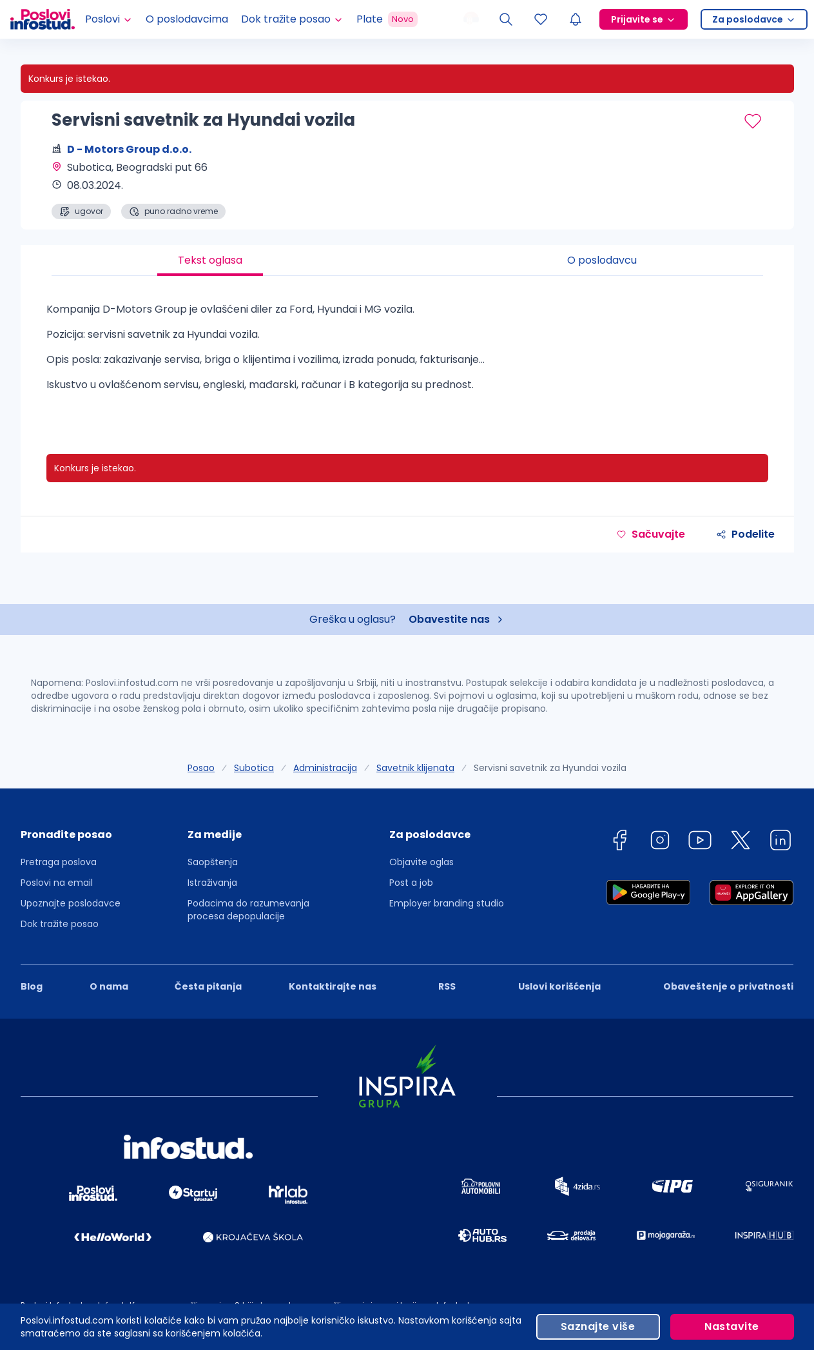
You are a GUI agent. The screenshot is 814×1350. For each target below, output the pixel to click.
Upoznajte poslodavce (71, 903)
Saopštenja (213, 862)
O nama (109, 986)
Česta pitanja (208, 986)
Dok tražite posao (60, 923)
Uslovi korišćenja (559, 986)
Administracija (325, 767)
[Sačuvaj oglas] (752, 121)
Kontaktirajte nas (332, 986)
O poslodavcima (187, 19)
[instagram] (660, 842)
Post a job (411, 882)
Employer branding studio (446, 903)
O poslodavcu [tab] (602, 260)
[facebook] (619, 842)
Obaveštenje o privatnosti (728, 986)
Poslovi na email (57, 882)
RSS (447, 986)
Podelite (745, 534)
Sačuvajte (650, 534)
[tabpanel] (407, 352)
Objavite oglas (421, 862)
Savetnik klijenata (415, 767)
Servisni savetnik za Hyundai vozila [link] (550, 767)
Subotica (254, 767)
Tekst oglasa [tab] (210, 260)
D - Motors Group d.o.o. (129, 149)
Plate (387, 19)
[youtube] (700, 842)
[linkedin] (780, 842)
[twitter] (740, 842)
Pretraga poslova (59, 862)
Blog (32, 986)
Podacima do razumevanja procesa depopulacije (248, 910)
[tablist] (407, 260)
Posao (201, 767)
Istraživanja (212, 882)
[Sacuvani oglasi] (540, 19)
